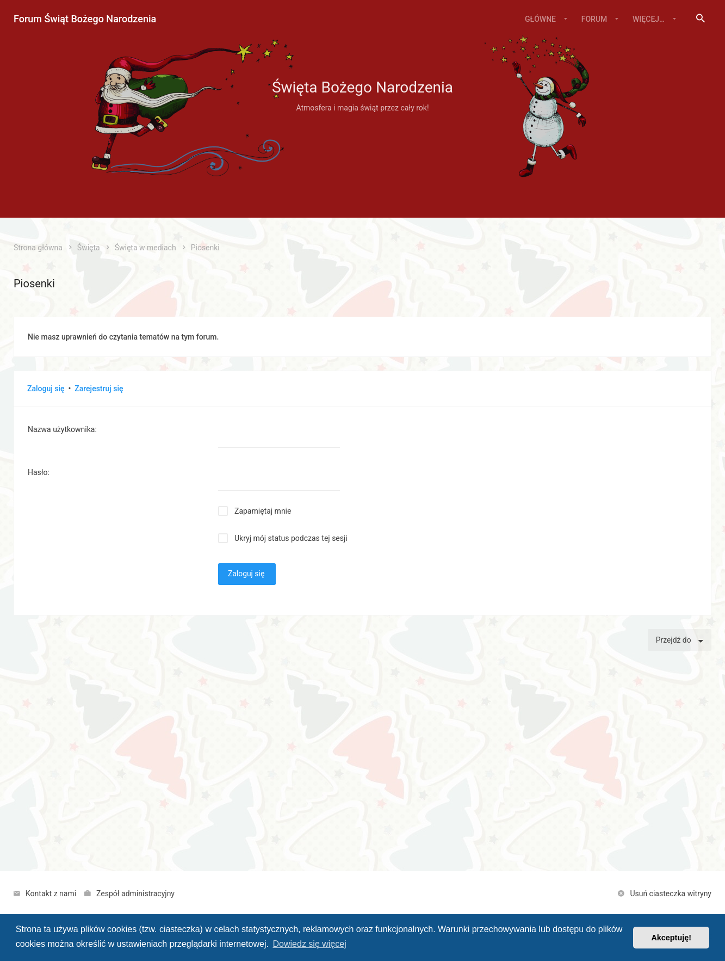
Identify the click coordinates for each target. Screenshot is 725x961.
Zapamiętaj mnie (262, 511)
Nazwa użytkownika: (62, 429)
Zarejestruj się (99, 388)
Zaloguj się (46, 388)
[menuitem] (700, 19)
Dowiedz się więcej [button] (309, 943)
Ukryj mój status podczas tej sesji (291, 538)
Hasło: (38, 472)
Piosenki (34, 283)
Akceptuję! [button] (671, 937)
